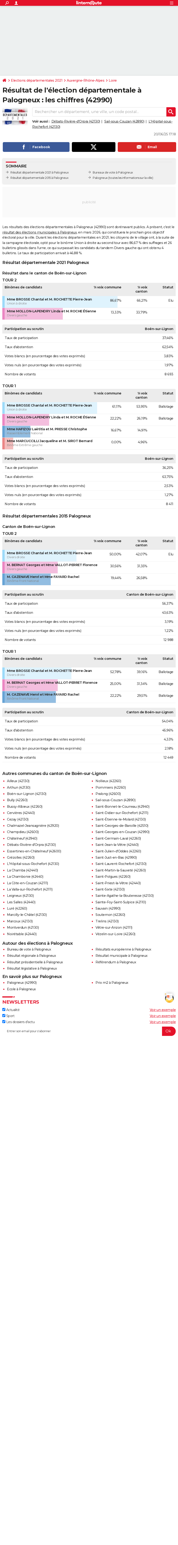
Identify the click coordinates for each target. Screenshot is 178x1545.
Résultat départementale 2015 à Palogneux (39, 178)
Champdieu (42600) (23, 832)
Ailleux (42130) (18, 781)
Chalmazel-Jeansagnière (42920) (33, 826)
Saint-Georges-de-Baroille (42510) (121, 826)
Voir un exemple (163, 1010)
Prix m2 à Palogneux (111, 983)
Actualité (10, 1010)
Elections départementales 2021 (36, 80)
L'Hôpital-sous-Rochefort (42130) (33, 864)
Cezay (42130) (18, 819)
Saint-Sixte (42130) (110, 889)
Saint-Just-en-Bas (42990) (116, 857)
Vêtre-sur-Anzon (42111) (113, 927)
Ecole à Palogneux (21, 989)
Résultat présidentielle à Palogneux (35, 962)
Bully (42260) (17, 800)
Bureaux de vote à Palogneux (113, 172)
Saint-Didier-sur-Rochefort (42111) (121, 813)
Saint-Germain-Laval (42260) (118, 838)
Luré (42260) (17, 908)
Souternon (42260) (110, 915)
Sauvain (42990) (108, 908)
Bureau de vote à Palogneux (29, 949)
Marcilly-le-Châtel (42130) (27, 915)
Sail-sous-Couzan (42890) (124, 121)
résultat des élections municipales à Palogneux (39, 232)
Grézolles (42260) (21, 857)
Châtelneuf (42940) (22, 838)
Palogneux (100, 178)
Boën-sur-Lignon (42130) (26, 794)
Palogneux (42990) (22, 983)
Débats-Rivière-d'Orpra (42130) (75, 121)
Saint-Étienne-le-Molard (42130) (120, 819)
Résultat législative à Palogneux (32, 968)
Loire (113, 80)
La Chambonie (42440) (25, 876)
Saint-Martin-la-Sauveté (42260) (120, 870)
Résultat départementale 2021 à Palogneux (39, 172)
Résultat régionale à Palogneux (31, 956)
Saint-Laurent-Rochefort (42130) (120, 864)
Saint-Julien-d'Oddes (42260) (118, 851)
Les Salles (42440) (21, 902)
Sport (8, 1016)
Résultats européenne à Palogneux (123, 949)
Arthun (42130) (18, 787)
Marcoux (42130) (20, 921)
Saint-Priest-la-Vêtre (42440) (118, 883)
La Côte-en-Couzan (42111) (27, 883)
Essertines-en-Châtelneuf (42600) (34, 851)
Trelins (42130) (107, 921)
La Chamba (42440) (22, 870)
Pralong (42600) (108, 794)
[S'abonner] (89, 1031)
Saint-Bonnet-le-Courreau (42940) (122, 806)
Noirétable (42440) (21, 934)
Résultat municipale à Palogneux (121, 956)
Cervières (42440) (21, 813)
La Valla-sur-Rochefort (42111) (29, 889)
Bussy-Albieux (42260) (24, 806)
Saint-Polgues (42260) (112, 876)
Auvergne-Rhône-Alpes (85, 80)
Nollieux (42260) (108, 781)
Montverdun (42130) (23, 927)
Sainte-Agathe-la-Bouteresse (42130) (124, 896)
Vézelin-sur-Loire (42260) (115, 934)
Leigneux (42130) (20, 896)
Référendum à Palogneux (115, 962)
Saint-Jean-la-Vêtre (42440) (117, 845)
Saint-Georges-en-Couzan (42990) (122, 832)
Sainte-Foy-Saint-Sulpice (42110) (120, 902)
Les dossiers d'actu (18, 1022)
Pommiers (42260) (110, 787)
